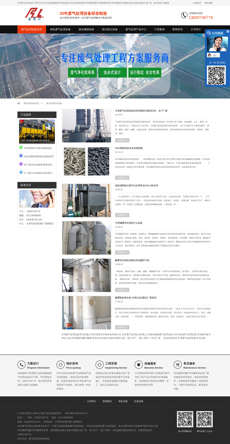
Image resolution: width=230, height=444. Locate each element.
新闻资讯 (177, 29)
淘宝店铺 (122, 401)
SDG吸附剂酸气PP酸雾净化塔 (32, 430)
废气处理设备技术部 (39, 438)
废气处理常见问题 (54, 103)
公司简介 (196, 29)
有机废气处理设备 (60, 29)
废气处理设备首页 (31, 29)
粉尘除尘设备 (110, 29)
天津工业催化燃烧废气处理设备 (68, 426)
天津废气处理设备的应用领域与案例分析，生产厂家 (141, 110)
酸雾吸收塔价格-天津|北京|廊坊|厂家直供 (135, 297)
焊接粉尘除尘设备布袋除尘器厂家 (70, 430)
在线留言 (197, 3)
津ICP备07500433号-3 (76, 413)
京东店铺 (138, 401)
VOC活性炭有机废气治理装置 (101, 426)
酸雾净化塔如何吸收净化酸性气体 (132, 260)
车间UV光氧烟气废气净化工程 (142, 426)
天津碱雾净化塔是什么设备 (128, 223)
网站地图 (209, 3)
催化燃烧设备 (86, 29)
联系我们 (107, 401)
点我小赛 (218, 55)
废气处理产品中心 (135, 29)
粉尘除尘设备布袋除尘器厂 (113, 338)
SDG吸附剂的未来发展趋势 (129, 148)
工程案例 (159, 29)
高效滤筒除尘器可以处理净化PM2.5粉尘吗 (136, 185)
